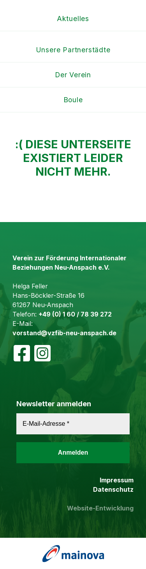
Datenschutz (113, 489)
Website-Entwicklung (100, 508)
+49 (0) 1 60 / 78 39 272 (75, 314)
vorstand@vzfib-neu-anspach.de (64, 333)
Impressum (117, 480)
